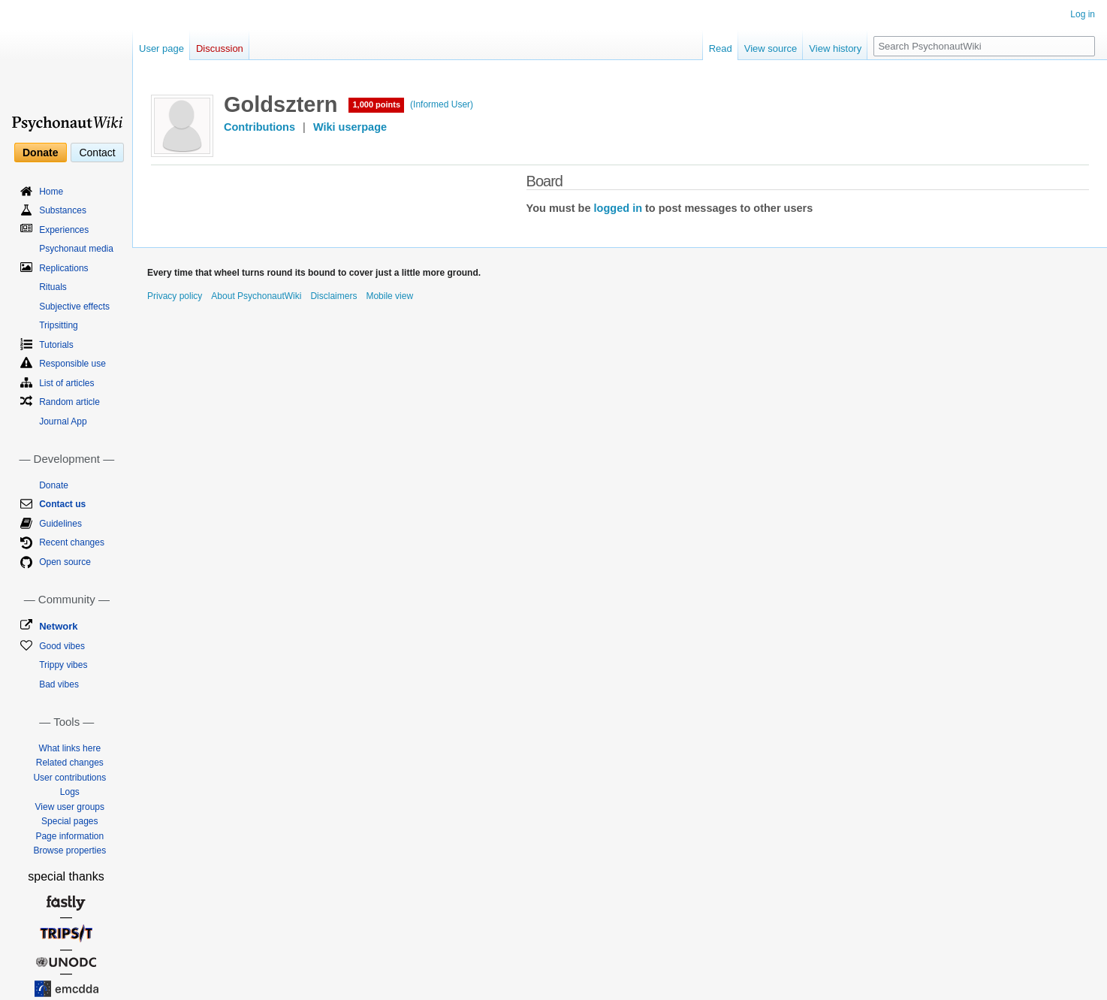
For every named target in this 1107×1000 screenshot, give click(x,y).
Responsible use (72, 363)
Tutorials (56, 345)
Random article (69, 402)
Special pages (69, 821)
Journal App (62, 421)
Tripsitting (58, 325)
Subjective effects (74, 306)
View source (771, 48)
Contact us (62, 504)
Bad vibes (59, 684)
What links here (69, 748)
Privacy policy (174, 296)
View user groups (70, 807)
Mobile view (389, 296)
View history (835, 48)
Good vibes (62, 646)
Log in (1082, 14)
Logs (70, 792)
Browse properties (69, 850)
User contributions (69, 777)
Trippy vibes (63, 665)
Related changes (70, 762)
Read (720, 48)
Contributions (259, 127)
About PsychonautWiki (256, 296)
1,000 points (376, 104)
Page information (69, 836)
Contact (97, 153)
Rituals (53, 287)
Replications (63, 268)
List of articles (66, 383)
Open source (65, 562)
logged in (618, 208)
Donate (40, 153)
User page (161, 48)
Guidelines (60, 523)
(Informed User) (441, 104)
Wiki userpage (350, 127)
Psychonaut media (76, 248)
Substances (62, 210)
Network (58, 626)
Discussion (219, 48)
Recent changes (71, 542)
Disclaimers (333, 296)
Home (51, 191)
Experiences (64, 230)
